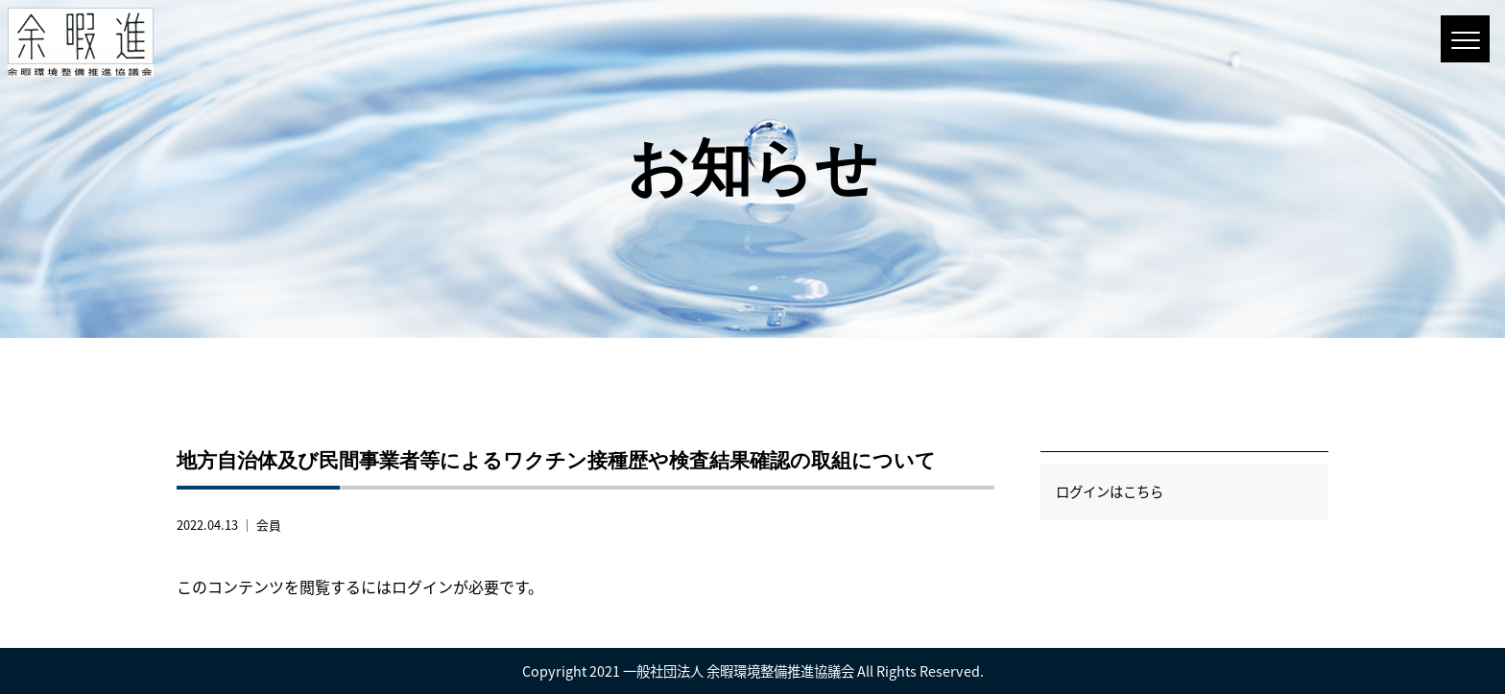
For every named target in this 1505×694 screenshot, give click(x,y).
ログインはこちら (1109, 491)
